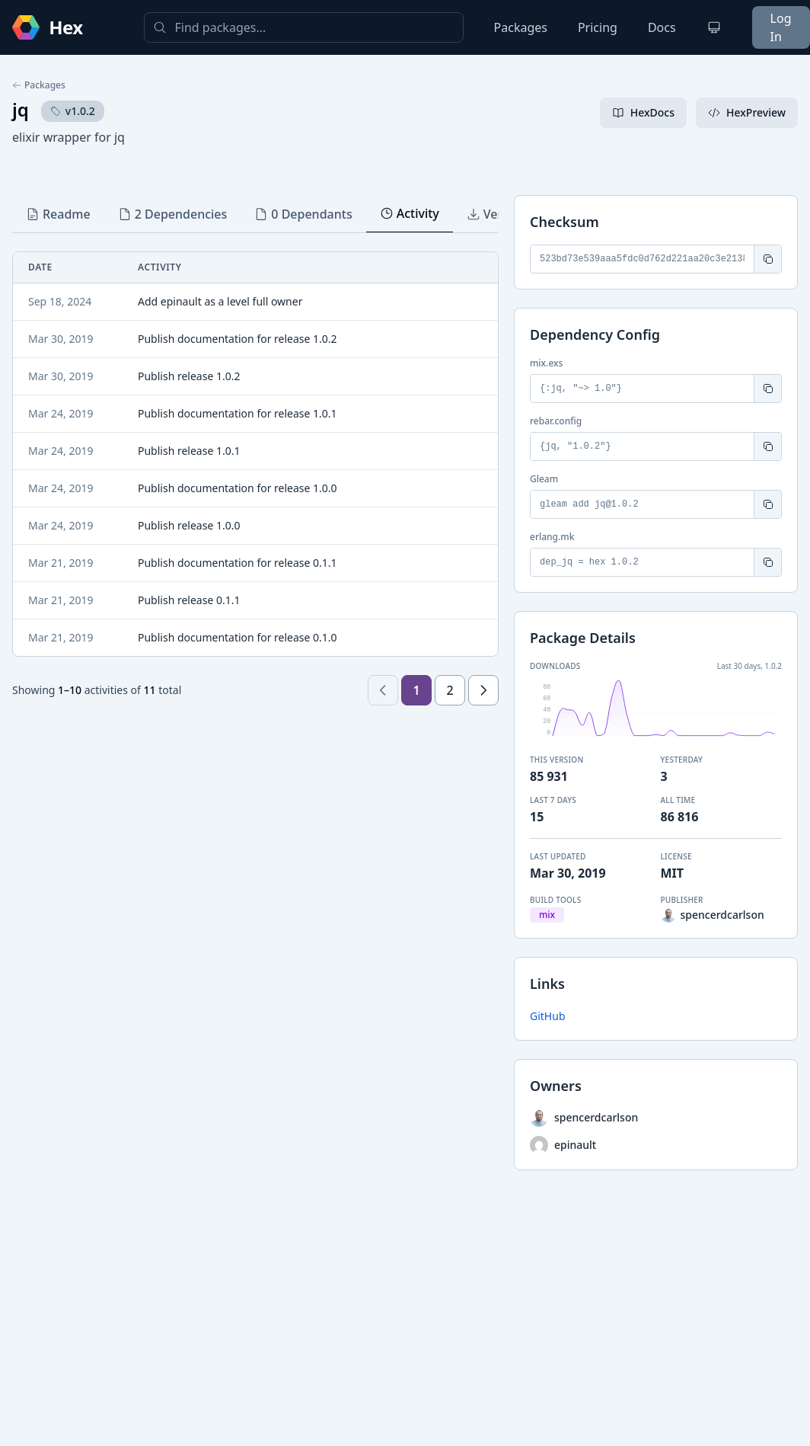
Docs (662, 27)
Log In (781, 27)
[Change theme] (714, 27)
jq (20, 109)
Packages (520, 27)
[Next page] (483, 690)
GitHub (548, 1016)
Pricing (597, 27)
